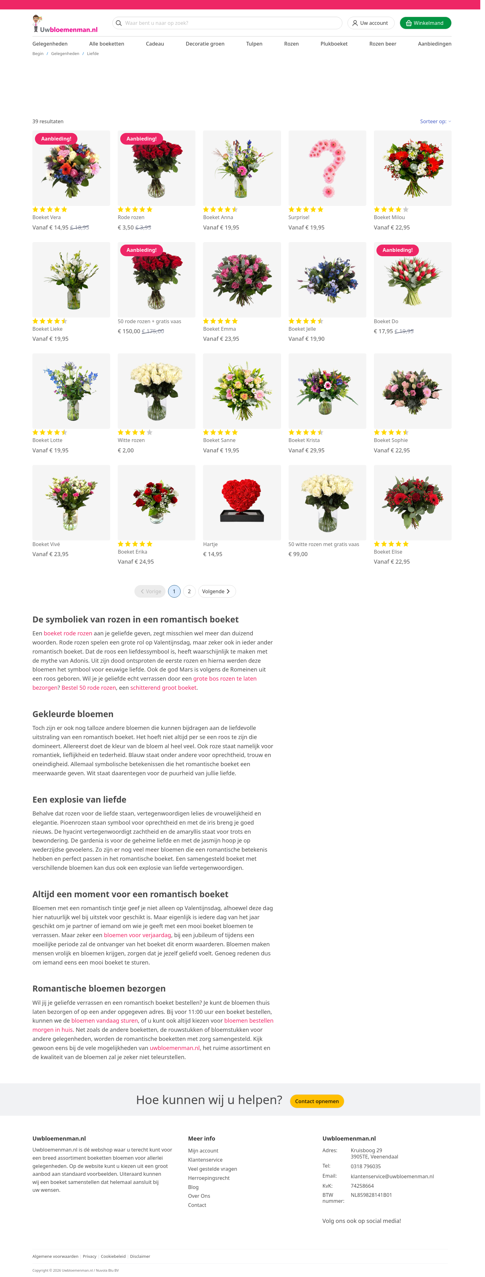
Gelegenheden (50, 43)
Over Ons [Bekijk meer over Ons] (199, 1195)
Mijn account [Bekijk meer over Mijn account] (203, 1150)
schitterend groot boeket (163, 687)
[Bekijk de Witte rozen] (156, 404)
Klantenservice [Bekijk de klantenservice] (205, 1159)
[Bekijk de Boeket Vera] (71, 181)
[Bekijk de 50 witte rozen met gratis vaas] (327, 512)
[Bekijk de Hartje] (242, 512)
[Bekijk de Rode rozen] (156, 181)
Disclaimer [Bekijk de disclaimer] (140, 1256)
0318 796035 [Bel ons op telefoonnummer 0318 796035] (366, 1166)
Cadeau (155, 43)
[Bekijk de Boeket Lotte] (71, 404)
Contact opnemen (317, 1101)
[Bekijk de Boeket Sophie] (413, 404)
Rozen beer (383, 43)
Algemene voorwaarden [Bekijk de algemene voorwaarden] (55, 1256)
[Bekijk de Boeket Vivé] (71, 512)
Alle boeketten (106, 43)
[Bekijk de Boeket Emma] (242, 292)
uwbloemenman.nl (175, 1048)
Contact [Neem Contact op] (197, 1205)
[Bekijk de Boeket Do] (413, 289)
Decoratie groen (205, 43)
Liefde (93, 53)
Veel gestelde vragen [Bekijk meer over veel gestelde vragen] (212, 1168)
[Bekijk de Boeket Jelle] (327, 292)
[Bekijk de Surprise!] (327, 181)
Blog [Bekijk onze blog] (193, 1187)
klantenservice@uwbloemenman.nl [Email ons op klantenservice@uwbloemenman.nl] (392, 1176)
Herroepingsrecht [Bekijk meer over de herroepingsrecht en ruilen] (209, 1178)
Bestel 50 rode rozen (89, 687)
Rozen (291, 43)
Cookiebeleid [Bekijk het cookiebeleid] (113, 1256)
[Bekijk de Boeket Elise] (413, 515)
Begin (37, 53)
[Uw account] (371, 23)
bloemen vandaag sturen (104, 1020)
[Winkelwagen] (426, 23)
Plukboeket (334, 43)
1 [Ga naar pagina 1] (174, 591)
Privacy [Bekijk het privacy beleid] (90, 1256)
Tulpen (254, 43)
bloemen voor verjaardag (137, 935)
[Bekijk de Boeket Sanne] (242, 404)
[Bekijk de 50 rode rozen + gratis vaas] (156, 289)
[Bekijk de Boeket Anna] (242, 181)
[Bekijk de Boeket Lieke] (71, 292)
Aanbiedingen (435, 43)
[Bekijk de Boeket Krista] (327, 404)
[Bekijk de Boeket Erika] (156, 515)
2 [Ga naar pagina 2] (189, 591)
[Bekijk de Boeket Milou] (413, 181)
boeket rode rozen (68, 633)
